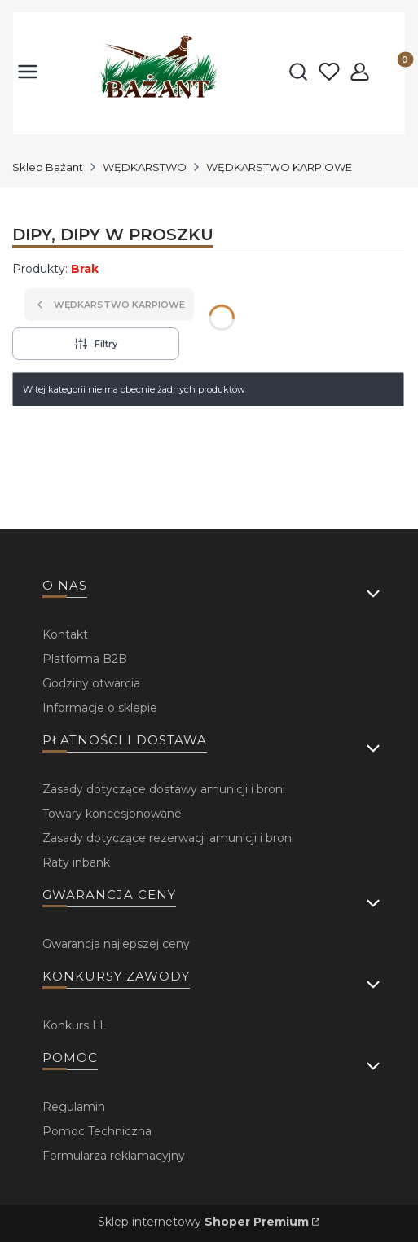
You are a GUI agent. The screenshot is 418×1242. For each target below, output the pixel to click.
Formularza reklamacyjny (113, 1155)
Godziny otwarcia (91, 683)
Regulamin (73, 1106)
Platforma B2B (84, 659)
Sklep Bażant (47, 166)
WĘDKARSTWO (145, 166)
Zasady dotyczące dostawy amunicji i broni (163, 789)
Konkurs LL (74, 1025)
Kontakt (65, 634)
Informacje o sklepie (99, 707)
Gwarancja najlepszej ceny (116, 944)
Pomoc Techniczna (97, 1131)
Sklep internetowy (203, 1221)
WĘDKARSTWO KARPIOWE (279, 166)
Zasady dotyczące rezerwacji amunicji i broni (168, 838)
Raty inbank (76, 862)
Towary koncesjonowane (112, 813)
